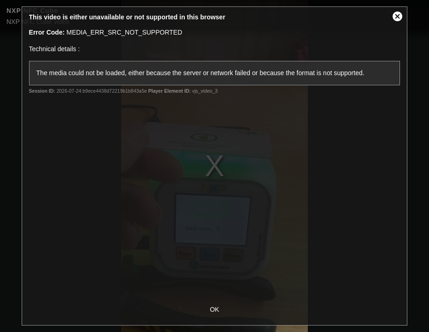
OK (214, 309)
